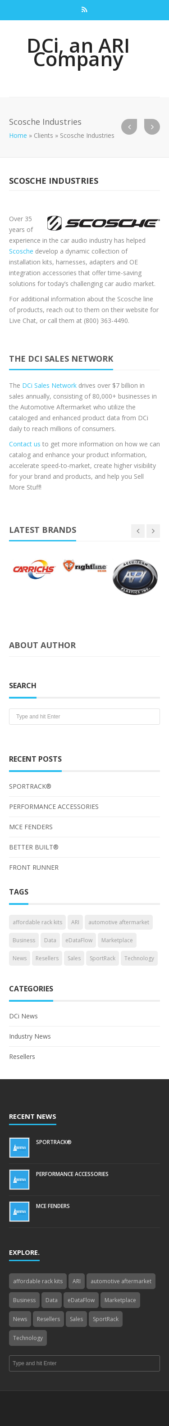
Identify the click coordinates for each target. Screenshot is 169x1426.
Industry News (30, 1036)
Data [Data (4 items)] (50, 940)
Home (18, 135)
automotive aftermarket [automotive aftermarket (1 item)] (118, 922)
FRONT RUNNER (34, 867)
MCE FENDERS (31, 826)
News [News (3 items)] (20, 958)
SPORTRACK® (30, 786)
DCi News (23, 1016)
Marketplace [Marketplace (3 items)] (117, 940)
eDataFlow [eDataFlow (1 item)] (78, 940)
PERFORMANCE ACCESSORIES (54, 806)
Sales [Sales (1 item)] (74, 958)
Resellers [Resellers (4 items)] (47, 958)
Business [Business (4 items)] (24, 940)
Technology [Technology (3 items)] (139, 958)
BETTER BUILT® (34, 847)
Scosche (21, 251)
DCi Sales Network (49, 385)
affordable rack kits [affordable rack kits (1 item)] (37, 922)
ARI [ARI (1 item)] (75, 922)
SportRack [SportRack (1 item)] (102, 958)
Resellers (22, 1056)
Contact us (25, 444)
